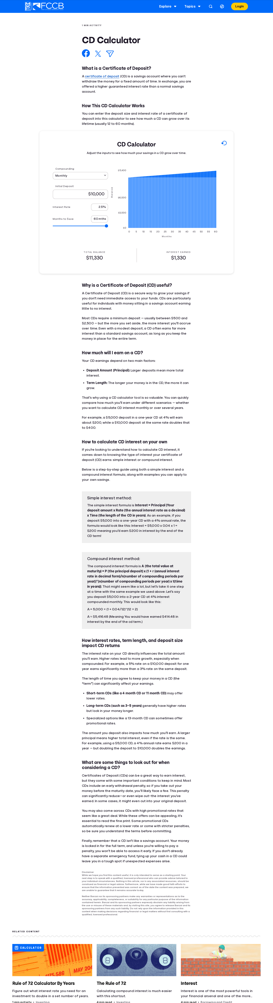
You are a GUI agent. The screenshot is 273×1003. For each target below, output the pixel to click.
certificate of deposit (102, 76)
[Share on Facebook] (86, 53)
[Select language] (222, 6)
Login (239, 6)
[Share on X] (98, 53)
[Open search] (210, 6)
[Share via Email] (110, 53)
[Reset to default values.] (224, 144)
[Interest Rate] (99, 207)
